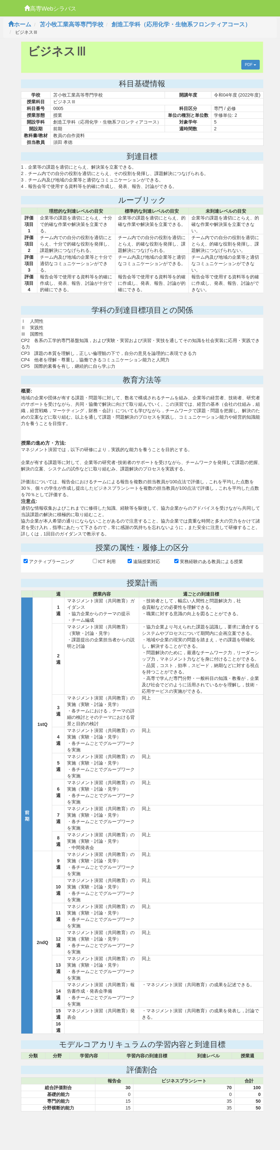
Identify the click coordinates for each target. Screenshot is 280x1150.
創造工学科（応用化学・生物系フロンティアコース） (181, 24)
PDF (250, 64)
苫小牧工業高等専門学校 (71, 24)
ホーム (19, 24)
